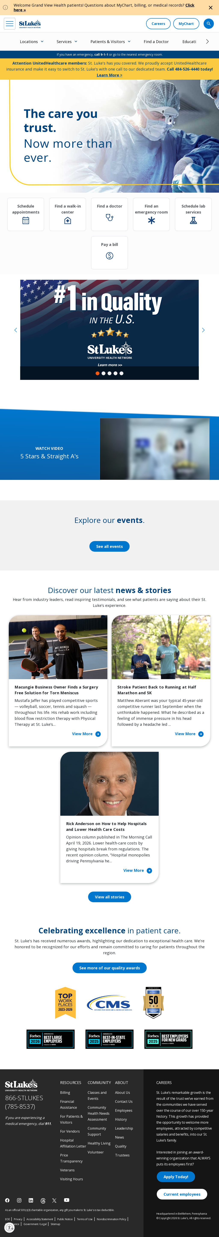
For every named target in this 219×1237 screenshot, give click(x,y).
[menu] (9, 23)
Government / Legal (35, 1224)
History (121, 1119)
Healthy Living (99, 1143)
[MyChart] (186, 24)
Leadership (124, 1128)
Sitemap (55, 1224)
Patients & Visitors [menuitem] (107, 41)
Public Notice (65, 1219)
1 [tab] (97, 373)
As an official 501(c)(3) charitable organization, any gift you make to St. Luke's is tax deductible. (59, 1210)
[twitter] (55, 1200)
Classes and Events (97, 1095)
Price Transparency (71, 1158)
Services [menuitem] (64, 41)
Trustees (122, 1155)
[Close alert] (210, 7)
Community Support (97, 1131)
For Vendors (70, 1131)
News (119, 1137)
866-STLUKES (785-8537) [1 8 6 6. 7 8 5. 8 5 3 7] (24, 1102)
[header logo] (30, 24)
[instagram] (19, 1200)
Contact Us (124, 1101)
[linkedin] (31, 1200)
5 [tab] (121, 373)
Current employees (182, 1194)
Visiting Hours (71, 1179)
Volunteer (96, 1152)
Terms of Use (85, 1219)
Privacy (18, 1219)
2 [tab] (103, 373)
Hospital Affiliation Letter (73, 1143)
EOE (7, 1219)
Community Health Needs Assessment (99, 1113)
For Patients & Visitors (71, 1119)
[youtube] (66, 1200)
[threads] (43, 1201)
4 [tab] (115, 373)
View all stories (109, 896)
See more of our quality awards (109, 967)
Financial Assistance (68, 1104)
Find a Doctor (156, 41)
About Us (122, 1092)
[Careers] (158, 24)
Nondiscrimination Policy (111, 1219)
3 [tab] (109, 373)
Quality (120, 1146)
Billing (65, 1092)
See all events (109, 546)
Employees (123, 1110)
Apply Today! (176, 1176)
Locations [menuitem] (29, 41)
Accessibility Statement (40, 1219)
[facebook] (7, 1200)
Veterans (67, 1170)
